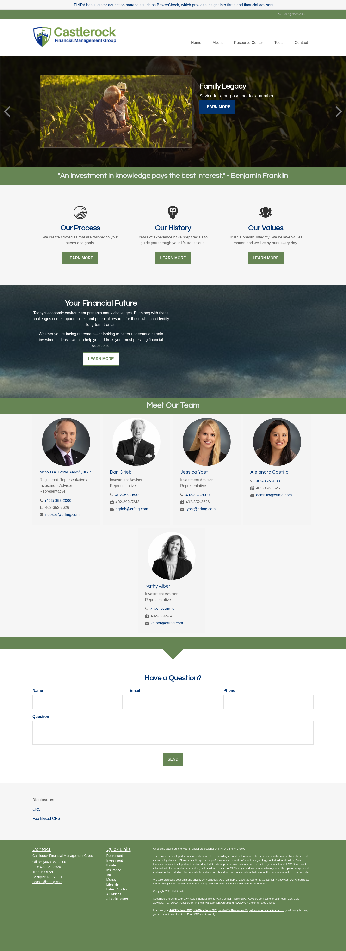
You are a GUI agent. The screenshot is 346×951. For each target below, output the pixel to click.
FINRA (236, 898)
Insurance (113, 870)
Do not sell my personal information (246, 883)
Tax (109, 875)
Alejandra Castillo (269, 472)
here (279, 910)
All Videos (113, 894)
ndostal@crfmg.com (62, 514)
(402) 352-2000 (292, 14)
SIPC (244, 898)
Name (37, 691)
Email (135, 691)
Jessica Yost (194, 472)
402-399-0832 (127, 495)
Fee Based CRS (46, 819)
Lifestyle (112, 884)
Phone (229, 691)
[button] (215, 37)
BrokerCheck (236, 848)
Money (111, 880)
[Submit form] (173, 759)
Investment (114, 860)
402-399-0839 (162, 609)
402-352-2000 (197, 495)
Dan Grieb (121, 472)
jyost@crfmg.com (201, 509)
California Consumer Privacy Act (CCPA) (274, 879)
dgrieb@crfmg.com (132, 509)
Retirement (114, 856)
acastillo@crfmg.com (274, 495)
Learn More (217, 107)
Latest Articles (116, 889)
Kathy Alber (157, 586)
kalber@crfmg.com (167, 623)
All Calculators (117, 899)
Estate (111, 865)
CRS (36, 809)
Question (40, 716)
